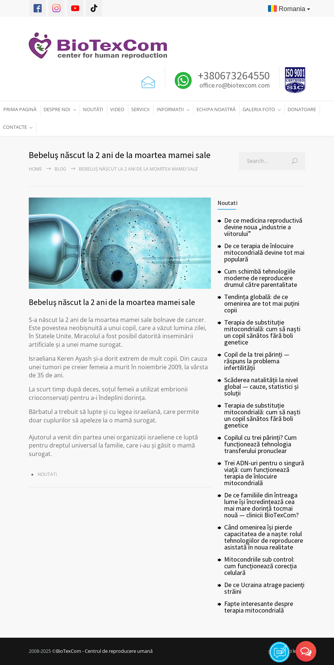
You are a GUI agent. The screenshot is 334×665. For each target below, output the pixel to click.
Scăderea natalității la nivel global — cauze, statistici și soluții (261, 386)
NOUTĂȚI (93, 109)
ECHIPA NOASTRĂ (216, 109)
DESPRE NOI (57, 109)
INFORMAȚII (170, 109)
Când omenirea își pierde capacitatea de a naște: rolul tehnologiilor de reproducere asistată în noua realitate (263, 537)
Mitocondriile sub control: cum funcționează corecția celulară (260, 566)
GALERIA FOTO (259, 109)
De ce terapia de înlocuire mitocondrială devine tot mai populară (264, 252)
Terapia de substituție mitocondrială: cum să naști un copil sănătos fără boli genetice (262, 332)
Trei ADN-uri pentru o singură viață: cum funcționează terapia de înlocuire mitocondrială (264, 473)
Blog (60, 169)
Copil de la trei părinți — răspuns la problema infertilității (256, 361)
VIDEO (117, 109)
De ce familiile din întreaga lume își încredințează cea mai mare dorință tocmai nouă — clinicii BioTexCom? (261, 505)
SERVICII (140, 109)
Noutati (47, 474)
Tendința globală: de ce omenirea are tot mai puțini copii (261, 303)
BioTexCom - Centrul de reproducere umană (104, 651)
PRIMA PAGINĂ (19, 109)
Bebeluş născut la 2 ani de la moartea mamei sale (112, 302)
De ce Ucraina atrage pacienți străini (264, 588)
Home (35, 169)
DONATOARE (302, 109)
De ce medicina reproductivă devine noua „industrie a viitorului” (263, 227)
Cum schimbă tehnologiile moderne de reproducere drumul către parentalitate (260, 278)
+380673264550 (233, 75)
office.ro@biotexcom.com (234, 85)
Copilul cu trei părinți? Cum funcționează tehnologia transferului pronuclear (260, 444)
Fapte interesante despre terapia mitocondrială (258, 606)
